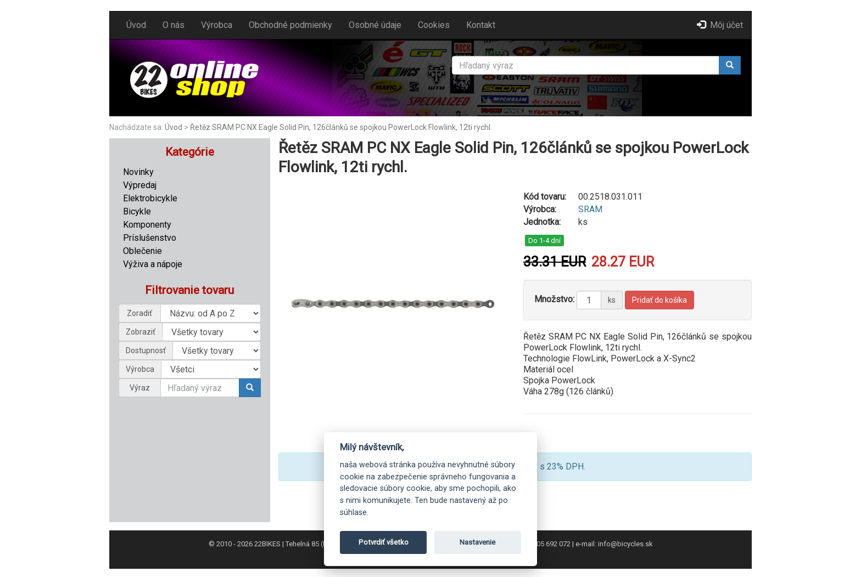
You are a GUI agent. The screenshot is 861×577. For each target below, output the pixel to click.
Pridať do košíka (659, 300)
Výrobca (216, 25)
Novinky (138, 172)
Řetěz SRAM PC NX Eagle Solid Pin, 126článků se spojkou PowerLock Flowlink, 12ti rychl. (341, 127)
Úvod (136, 25)
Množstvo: (554, 299)
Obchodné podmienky (290, 25)
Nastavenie (477, 542)
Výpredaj (139, 185)
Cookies (434, 25)
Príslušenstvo (149, 238)
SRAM (590, 209)
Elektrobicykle (150, 198)
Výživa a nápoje (152, 264)
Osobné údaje (375, 25)
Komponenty (147, 224)
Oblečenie (142, 251)
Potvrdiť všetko (384, 542)
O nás (174, 25)
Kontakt (480, 25)
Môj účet (720, 25)
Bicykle (137, 211)
